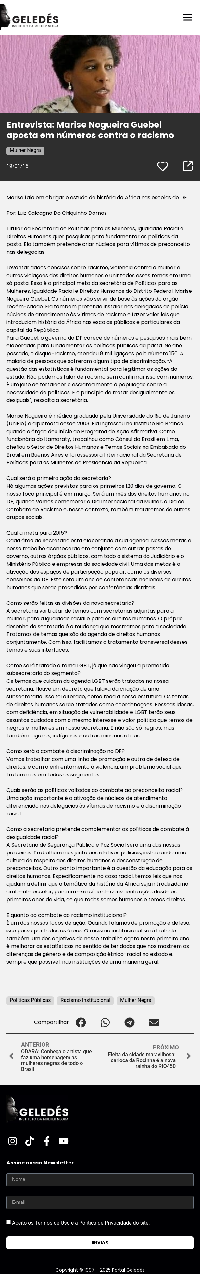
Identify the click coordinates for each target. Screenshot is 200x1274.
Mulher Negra (25, 150)
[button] (81, 1022)
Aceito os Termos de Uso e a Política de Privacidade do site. (81, 1222)
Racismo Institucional (85, 1000)
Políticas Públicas (30, 1000)
